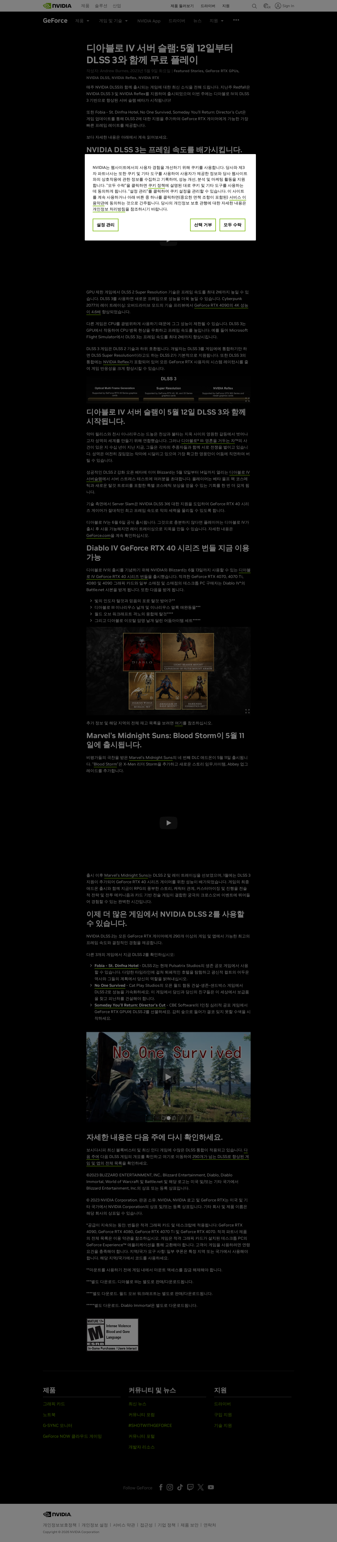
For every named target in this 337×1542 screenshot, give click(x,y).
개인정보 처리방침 (109, 209)
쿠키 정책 (156, 185)
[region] (170, 197)
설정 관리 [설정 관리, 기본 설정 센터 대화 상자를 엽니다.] (106, 224)
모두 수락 (232, 224)
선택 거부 (203, 224)
